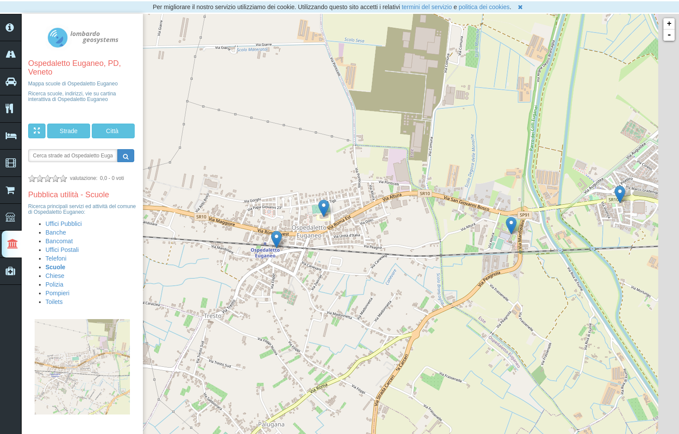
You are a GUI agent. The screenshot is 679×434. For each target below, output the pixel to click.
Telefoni (55, 258)
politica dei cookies (484, 6)
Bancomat (59, 241)
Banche (55, 232)
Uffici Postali (62, 249)
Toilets (54, 301)
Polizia (54, 284)
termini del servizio (427, 6)
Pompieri (57, 293)
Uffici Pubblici (63, 223)
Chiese (55, 275)
